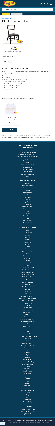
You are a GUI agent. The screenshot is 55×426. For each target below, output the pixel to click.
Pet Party (27, 338)
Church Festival (27, 251)
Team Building (27, 369)
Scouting (27, 357)
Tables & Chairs (7, 18)
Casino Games (27, 188)
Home (27, 381)
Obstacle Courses (27, 206)
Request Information (27, 390)
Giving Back (27, 399)
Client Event (27, 258)
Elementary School (27, 272)
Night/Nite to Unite (27, 321)
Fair (27, 280)
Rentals (27, 383)
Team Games (27, 216)
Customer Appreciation (27, 267)
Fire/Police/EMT (27, 287)
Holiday (27, 305)
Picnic (27, 341)
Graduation (27, 294)
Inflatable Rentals (27, 167)
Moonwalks (27, 204)
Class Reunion (27, 256)
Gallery (27, 176)
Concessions (27, 192)
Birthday (27, 240)
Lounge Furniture (27, 202)
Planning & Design (27, 174)
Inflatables (27, 197)
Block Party (27, 242)
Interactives (28, 199)
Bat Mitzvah (27, 237)
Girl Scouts (27, 291)
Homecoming (27, 308)
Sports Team (27, 366)
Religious (27, 355)
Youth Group (27, 371)
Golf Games (27, 195)
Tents (27, 218)
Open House (27, 326)
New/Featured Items (28, 165)
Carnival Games (27, 185)
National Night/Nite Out (28, 319)
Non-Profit (27, 324)
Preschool (27, 348)
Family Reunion (27, 282)
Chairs (27, 190)
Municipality (27, 317)
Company (27, 385)
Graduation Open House (27, 298)
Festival (27, 284)
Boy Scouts (27, 244)
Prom (27, 350)
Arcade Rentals (27, 169)
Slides (27, 211)
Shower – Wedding (27, 362)
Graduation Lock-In (27, 296)
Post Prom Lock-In (27, 345)
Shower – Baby (28, 359)
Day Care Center (27, 270)
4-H (27, 230)
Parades (27, 331)
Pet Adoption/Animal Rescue (27, 336)
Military (27, 314)
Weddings (27, 373)
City (27, 253)
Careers (27, 397)
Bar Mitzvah (27, 235)
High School (27, 303)
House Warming (27, 310)
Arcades (27, 183)
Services (27, 392)
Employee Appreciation (27, 274)
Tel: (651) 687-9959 (27, 414)
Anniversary (28, 233)
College (27, 260)
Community (27, 263)
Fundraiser (27, 289)
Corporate (27, 265)
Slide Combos (27, 209)
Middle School (27, 312)
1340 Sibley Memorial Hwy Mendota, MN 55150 (27, 410)
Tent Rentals (27, 172)
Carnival (27, 246)
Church (27, 249)
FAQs (27, 395)
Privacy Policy (27, 402)
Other (27, 329)
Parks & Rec (27, 334)
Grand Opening (27, 301)
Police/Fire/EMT (27, 343)
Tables (27, 213)
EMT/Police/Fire (27, 277)
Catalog (6, 14)
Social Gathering (27, 364)
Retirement (27, 352)
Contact (27, 388)
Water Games (27, 220)
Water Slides (27, 223)
